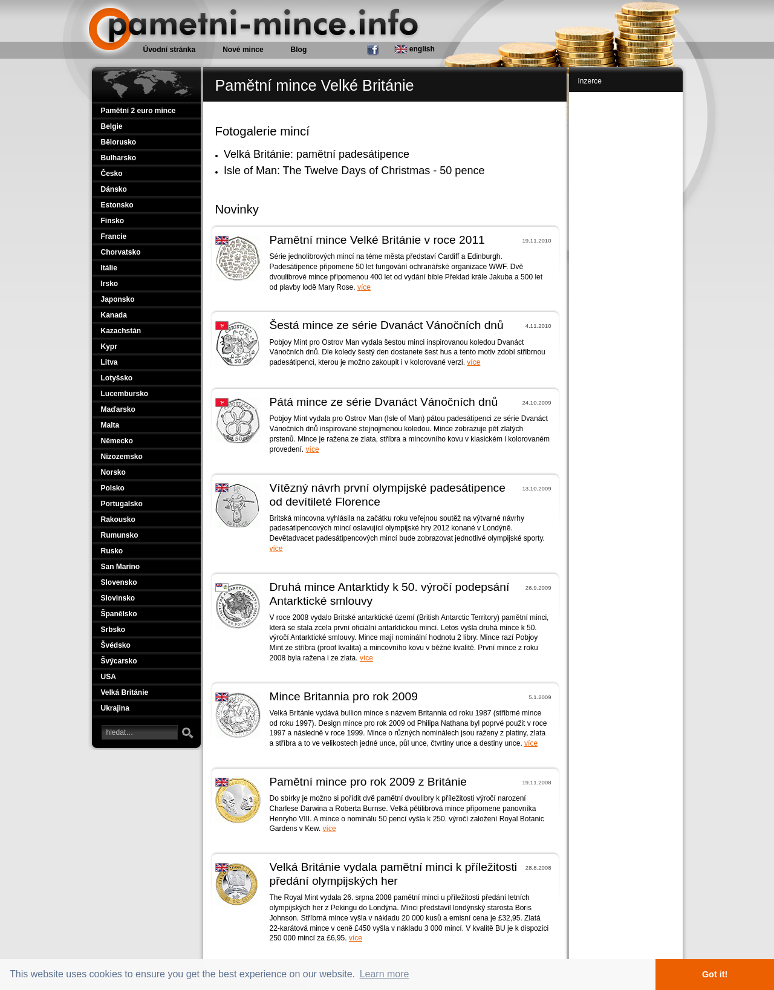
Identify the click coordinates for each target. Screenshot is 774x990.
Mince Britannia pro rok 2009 (344, 696)
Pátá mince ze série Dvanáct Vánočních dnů (384, 402)
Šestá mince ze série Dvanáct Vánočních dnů (387, 325)
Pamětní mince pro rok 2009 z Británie (368, 781)
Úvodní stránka (169, 49)
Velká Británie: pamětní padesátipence (316, 154)
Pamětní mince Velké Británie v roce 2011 (377, 239)
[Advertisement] (627, 279)
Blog (299, 49)
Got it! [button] (714, 974)
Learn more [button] (384, 974)
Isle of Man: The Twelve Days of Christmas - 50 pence (354, 170)
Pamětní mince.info (136, 6)
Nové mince (243, 49)
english (414, 49)
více (364, 287)
